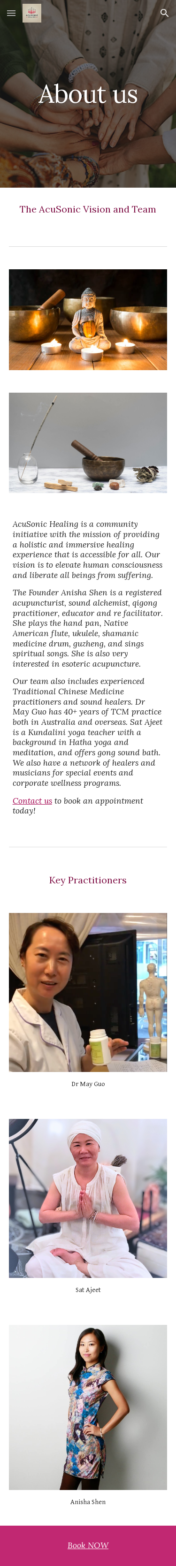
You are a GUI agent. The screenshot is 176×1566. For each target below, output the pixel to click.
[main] (88, 93)
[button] (11, 13)
